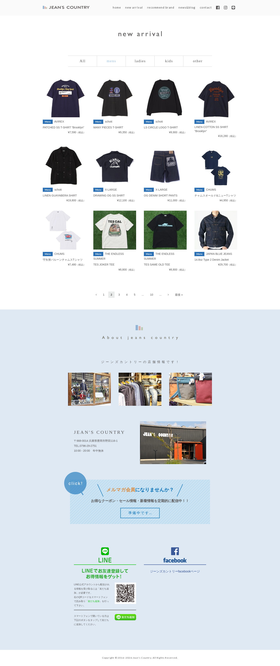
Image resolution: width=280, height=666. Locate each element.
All (83, 61)
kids (169, 61)
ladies (140, 61)
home (117, 7)
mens (111, 61)
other (198, 61)
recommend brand (160, 7)
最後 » (179, 294)
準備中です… (140, 513)
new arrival (134, 7)
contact (206, 7)
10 (151, 294)
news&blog (187, 7)
